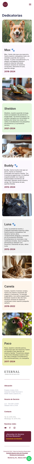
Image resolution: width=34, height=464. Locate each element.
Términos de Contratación (17, 455)
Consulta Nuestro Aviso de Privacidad (17, 453)
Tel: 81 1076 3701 (10, 417)
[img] (5, 4)
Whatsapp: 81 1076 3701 (12, 418)
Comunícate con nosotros (14, 438)
